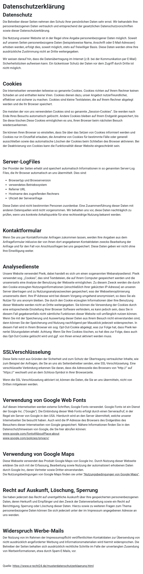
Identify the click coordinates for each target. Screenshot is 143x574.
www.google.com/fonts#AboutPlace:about (31, 433)
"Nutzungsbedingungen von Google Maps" (111, 474)
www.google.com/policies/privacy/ (26, 438)
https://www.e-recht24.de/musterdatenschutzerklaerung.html (53, 566)
